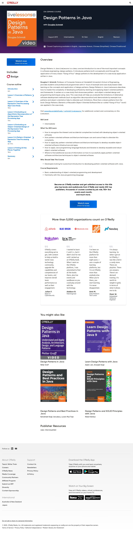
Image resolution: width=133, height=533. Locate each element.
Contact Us (31, 464)
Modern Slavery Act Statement (53, 528)
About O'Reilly (9, 460)
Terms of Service (7, 528)
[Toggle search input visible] (130, 2)
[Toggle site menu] (2, 2)
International (8, 497)
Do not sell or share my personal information (17, 521)
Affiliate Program (9, 481)
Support (31, 460)
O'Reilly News (7, 471)
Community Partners (10, 477)
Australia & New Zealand (12, 502)
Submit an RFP (7, 484)
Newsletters (31, 467)
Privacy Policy (32, 471)
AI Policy (30, 474)
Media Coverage (8, 474)
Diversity (5, 487)
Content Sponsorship (10, 490)
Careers (5, 467)
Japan (4, 505)
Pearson (116, 37)
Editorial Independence (33, 528)
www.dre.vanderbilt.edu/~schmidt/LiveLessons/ (63, 111)
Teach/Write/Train (9, 464)
